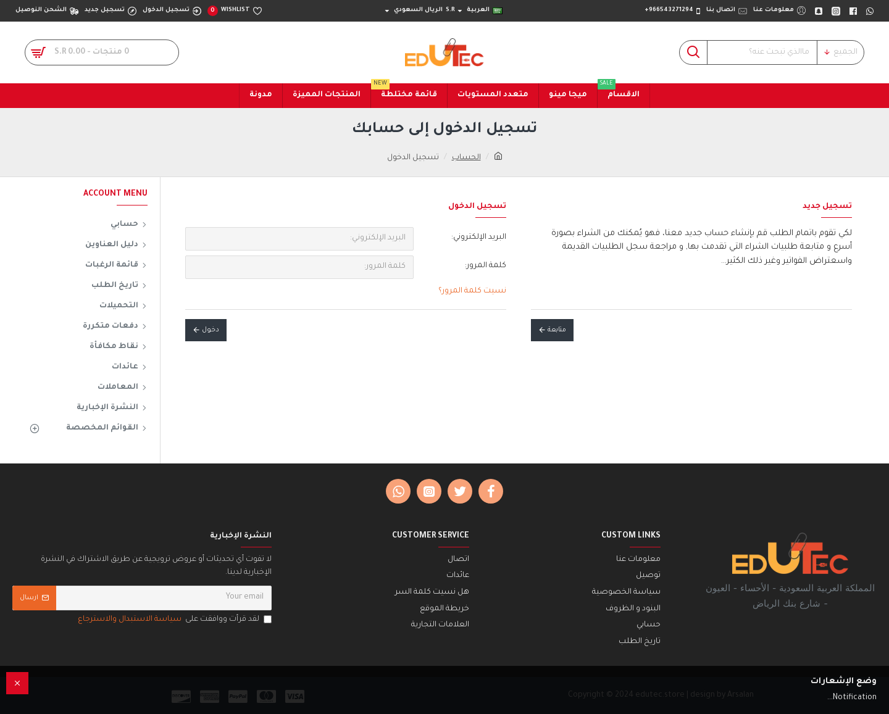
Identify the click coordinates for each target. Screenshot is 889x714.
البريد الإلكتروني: (478, 237)
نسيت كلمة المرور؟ (472, 291)
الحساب (466, 158)
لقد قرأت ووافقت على (174, 619)
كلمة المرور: (485, 266)
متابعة (557, 330)
